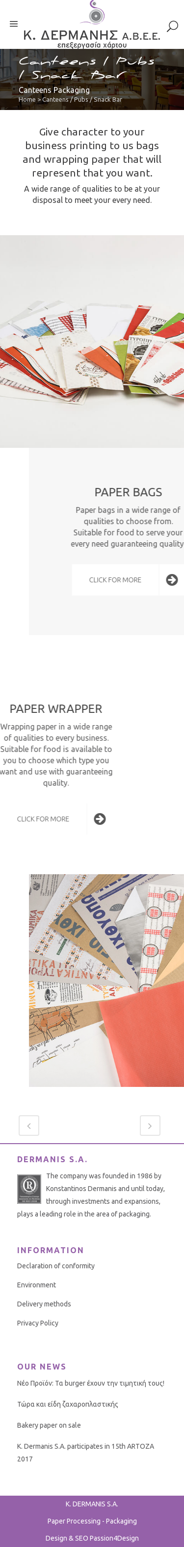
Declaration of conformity (56, 1266)
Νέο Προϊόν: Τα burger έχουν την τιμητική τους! (90, 1383)
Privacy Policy (37, 1323)
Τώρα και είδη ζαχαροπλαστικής (67, 1404)
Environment (36, 1285)
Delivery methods (44, 1304)
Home (27, 99)
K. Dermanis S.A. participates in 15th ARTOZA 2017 (85, 1452)
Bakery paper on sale (49, 1425)
